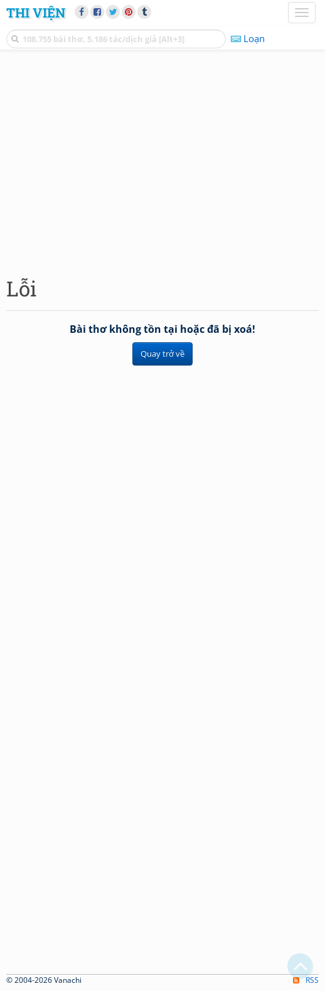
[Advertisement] (162, 160)
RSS (306, 980)
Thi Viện (35, 12)
